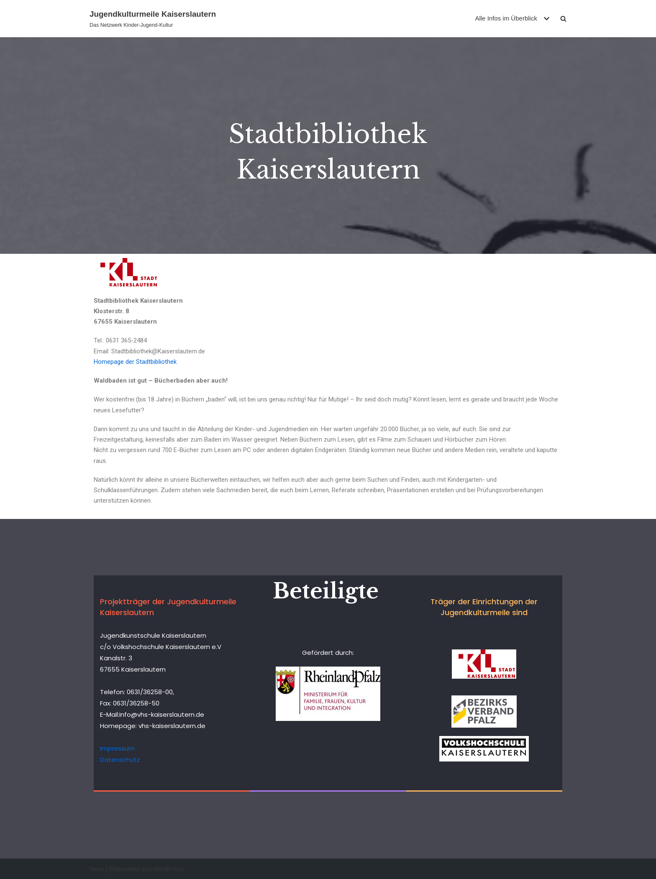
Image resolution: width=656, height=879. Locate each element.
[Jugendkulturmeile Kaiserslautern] (153, 19)
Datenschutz (120, 759)
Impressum (117, 748)
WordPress (168, 868)
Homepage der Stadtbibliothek (135, 361)
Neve (97, 868)
